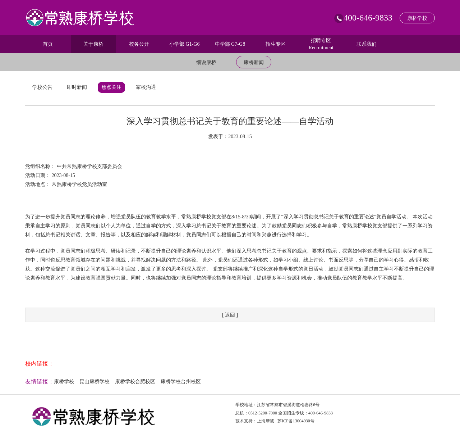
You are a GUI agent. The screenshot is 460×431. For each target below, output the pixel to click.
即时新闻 (77, 87)
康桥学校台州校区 (181, 381)
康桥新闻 (254, 62)
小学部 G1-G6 (184, 44)
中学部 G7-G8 (230, 44)
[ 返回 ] (230, 315)
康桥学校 (417, 18)
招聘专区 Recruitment (321, 44)
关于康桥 (93, 44)
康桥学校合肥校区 (135, 381)
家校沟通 (146, 87)
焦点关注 (111, 87)
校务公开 (139, 44)
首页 (48, 44)
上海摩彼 (265, 420)
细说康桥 (206, 62)
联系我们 (366, 44)
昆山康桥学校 (94, 381)
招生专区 (276, 44)
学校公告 (42, 87)
